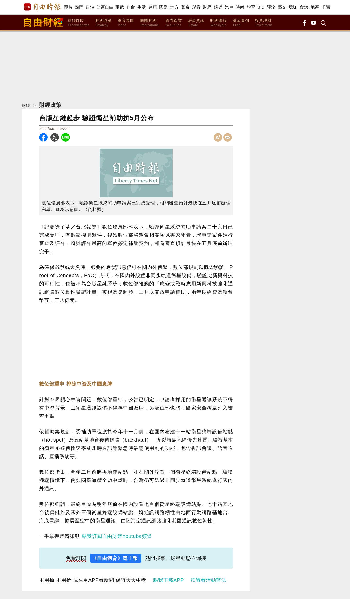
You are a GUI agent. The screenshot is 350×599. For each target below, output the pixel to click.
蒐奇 (185, 7)
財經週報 (218, 22)
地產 (315, 7)
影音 (196, 7)
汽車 (229, 7)
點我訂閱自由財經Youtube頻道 (117, 536)
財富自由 (105, 7)
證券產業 (174, 22)
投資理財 (263, 22)
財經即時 (78, 22)
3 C (261, 7)
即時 (68, 7)
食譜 (304, 7)
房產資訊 (196, 22)
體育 (251, 7)
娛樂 (218, 7)
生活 (141, 7)
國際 (163, 7)
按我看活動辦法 (208, 580)
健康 (152, 7)
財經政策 (103, 22)
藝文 (282, 7)
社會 (130, 7)
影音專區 (126, 22)
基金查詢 (241, 22)
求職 (326, 7)
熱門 (79, 7)
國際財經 (150, 22)
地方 (174, 7)
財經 (207, 7)
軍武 (119, 7)
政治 (90, 7)
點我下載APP (168, 580)
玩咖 (293, 7)
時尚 (240, 7)
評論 (271, 7)
